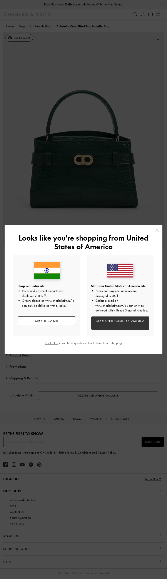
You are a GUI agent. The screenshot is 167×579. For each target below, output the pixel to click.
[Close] (157, 230)
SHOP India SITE (46, 321)
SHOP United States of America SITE (120, 323)
